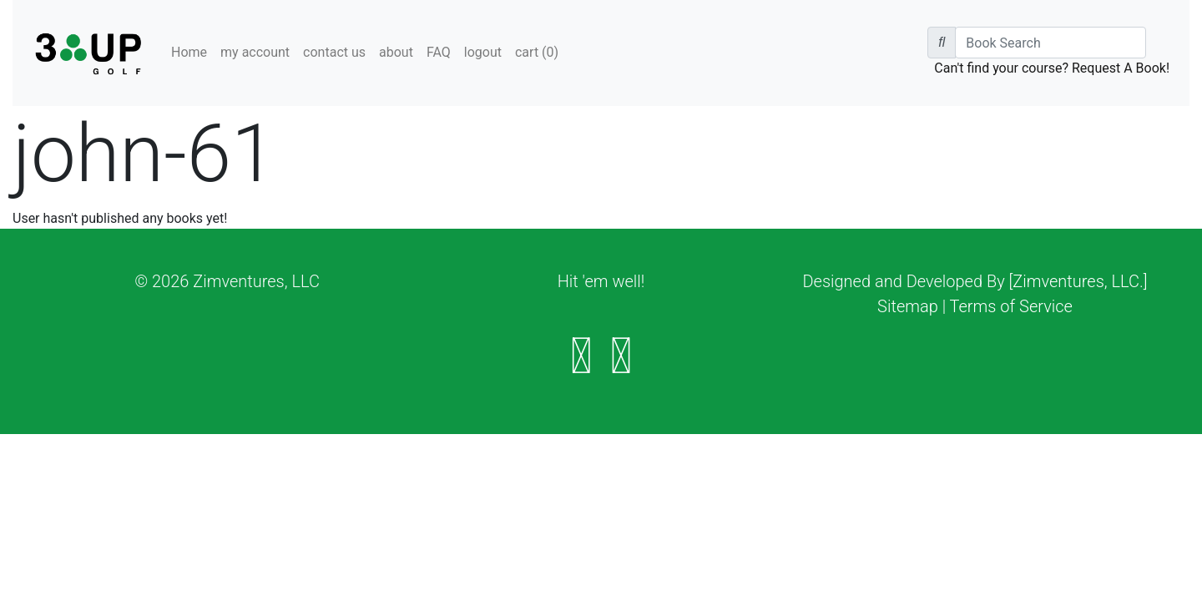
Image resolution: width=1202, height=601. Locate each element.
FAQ (439, 52)
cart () (536, 52)
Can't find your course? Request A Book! (1051, 68)
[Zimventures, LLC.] (1078, 281)
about (396, 52)
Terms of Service (1011, 306)
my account (255, 52)
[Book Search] (1050, 42)
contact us (334, 52)
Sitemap (907, 306)
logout (483, 52)
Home (189, 52)
